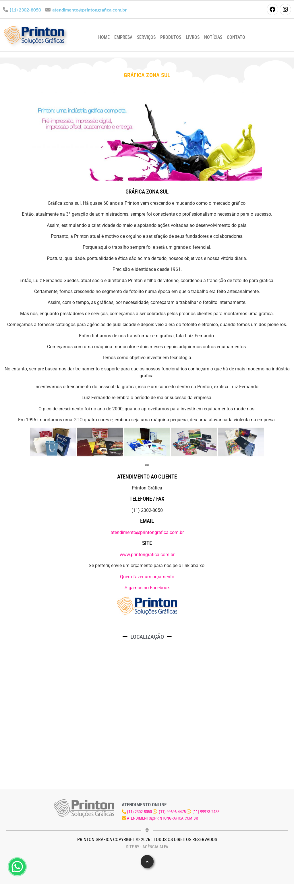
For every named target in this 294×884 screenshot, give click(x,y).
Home (104, 37)
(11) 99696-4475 (172, 811)
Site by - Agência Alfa (147, 846)
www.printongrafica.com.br (147, 554)
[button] (147, 861)
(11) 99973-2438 (205, 811)
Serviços (146, 37)
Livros (193, 37)
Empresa (123, 37)
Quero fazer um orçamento (147, 576)
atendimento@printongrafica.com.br (89, 9)
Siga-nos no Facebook (147, 587)
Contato (236, 37)
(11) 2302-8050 (25, 9)
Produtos (170, 37)
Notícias (213, 37)
